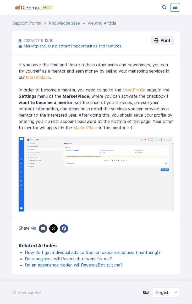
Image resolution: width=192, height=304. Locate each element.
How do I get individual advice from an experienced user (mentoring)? (93, 252)
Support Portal (26, 23)
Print (162, 40)
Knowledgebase (64, 23)
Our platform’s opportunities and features (84, 46)
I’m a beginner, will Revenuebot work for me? (68, 258)
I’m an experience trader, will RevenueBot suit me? (73, 265)
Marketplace (35, 46)
